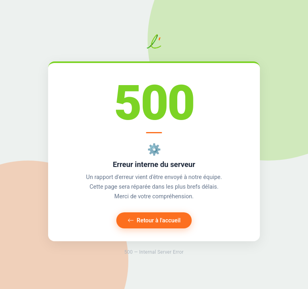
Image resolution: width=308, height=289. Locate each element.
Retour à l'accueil (154, 220)
